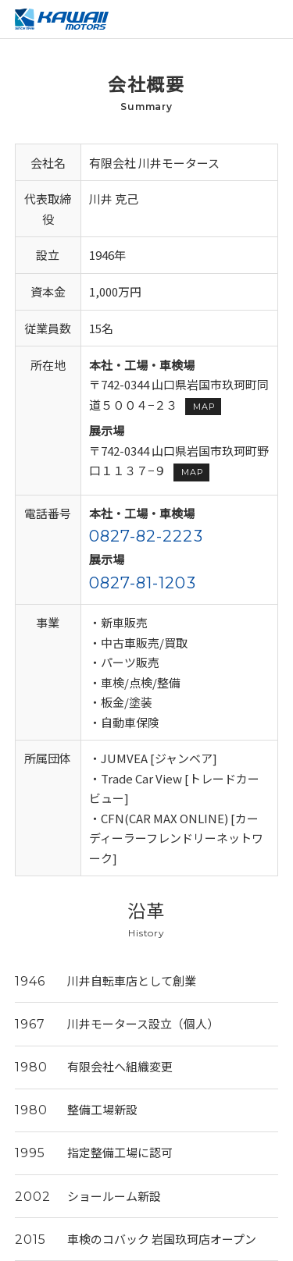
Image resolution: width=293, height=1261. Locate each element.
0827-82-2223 (146, 536)
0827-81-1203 (142, 583)
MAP (204, 406)
